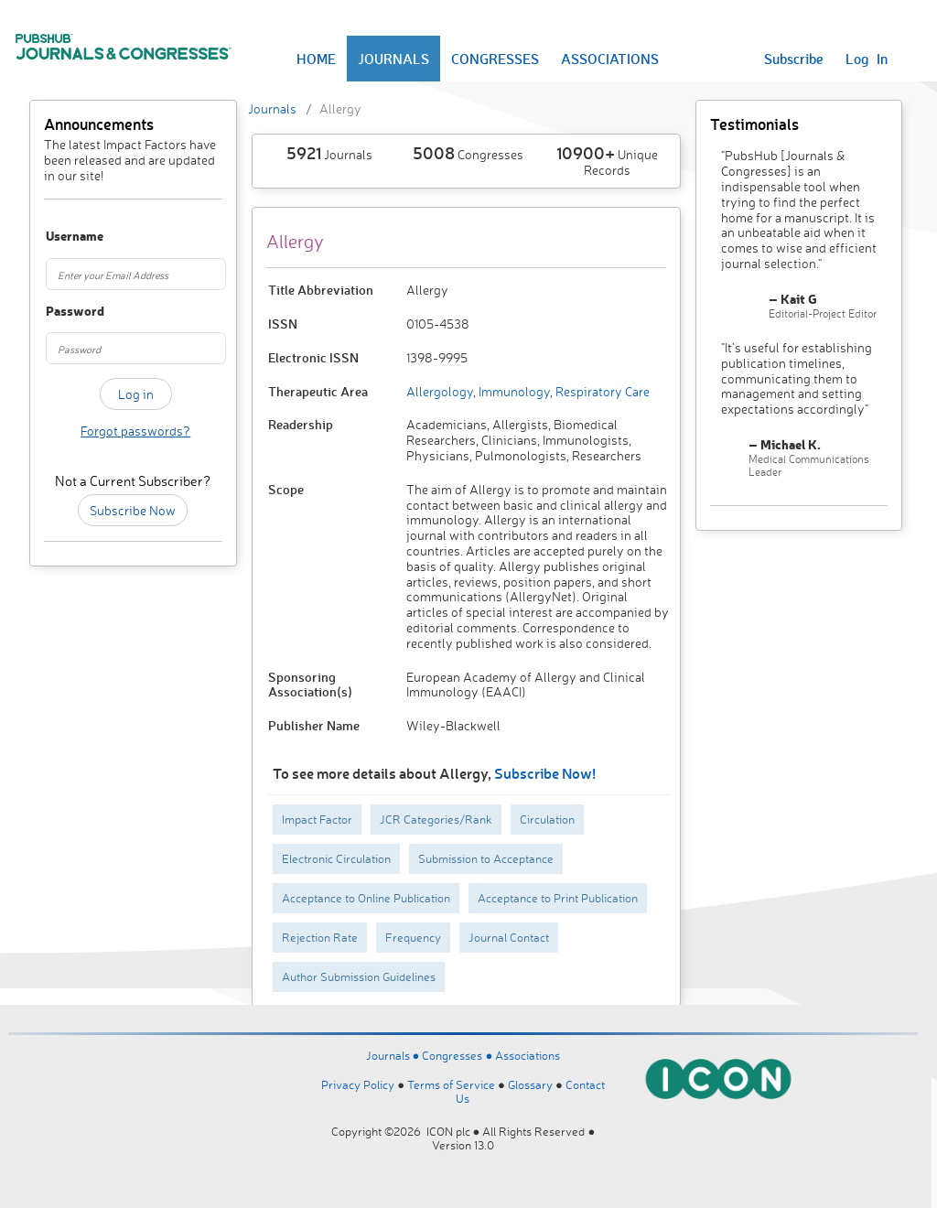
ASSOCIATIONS (610, 58)
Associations (527, 1055)
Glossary (530, 1084)
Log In (866, 58)
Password (58, 311)
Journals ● (394, 1055)
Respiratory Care (601, 391)
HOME (316, 58)
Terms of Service (451, 1084)
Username (58, 236)
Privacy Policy (357, 1084)
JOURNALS (393, 58)
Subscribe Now (133, 510)
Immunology (513, 391)
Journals (272, 108)
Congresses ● (458, 1055)
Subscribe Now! (545, 772)
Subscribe (794, 58)
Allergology (439, 391)
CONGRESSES (495, 58)
